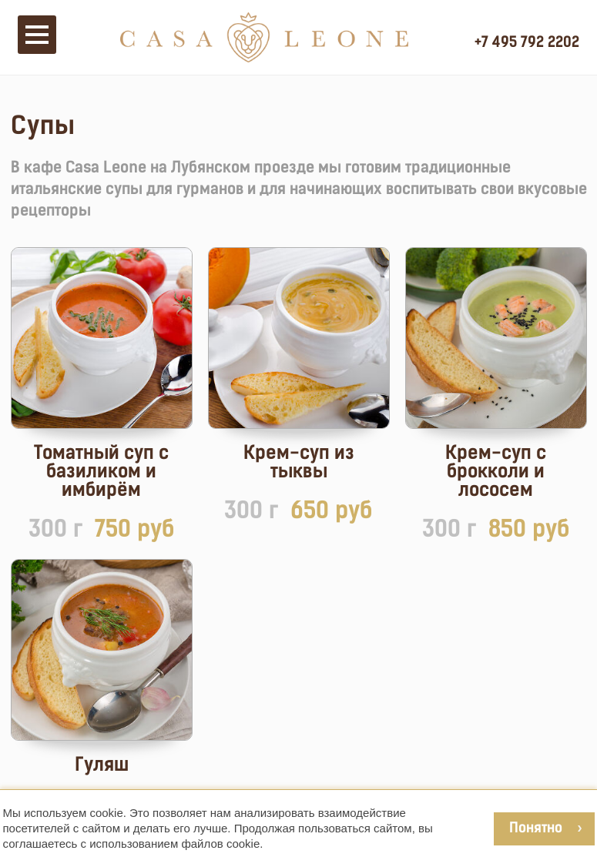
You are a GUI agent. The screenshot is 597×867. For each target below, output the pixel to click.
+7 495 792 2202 (527, 41)
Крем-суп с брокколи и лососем (495, 471)
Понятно (535, 827)
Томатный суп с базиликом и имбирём (101, 471)
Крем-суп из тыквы (298, 462)
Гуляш (102, 764)
